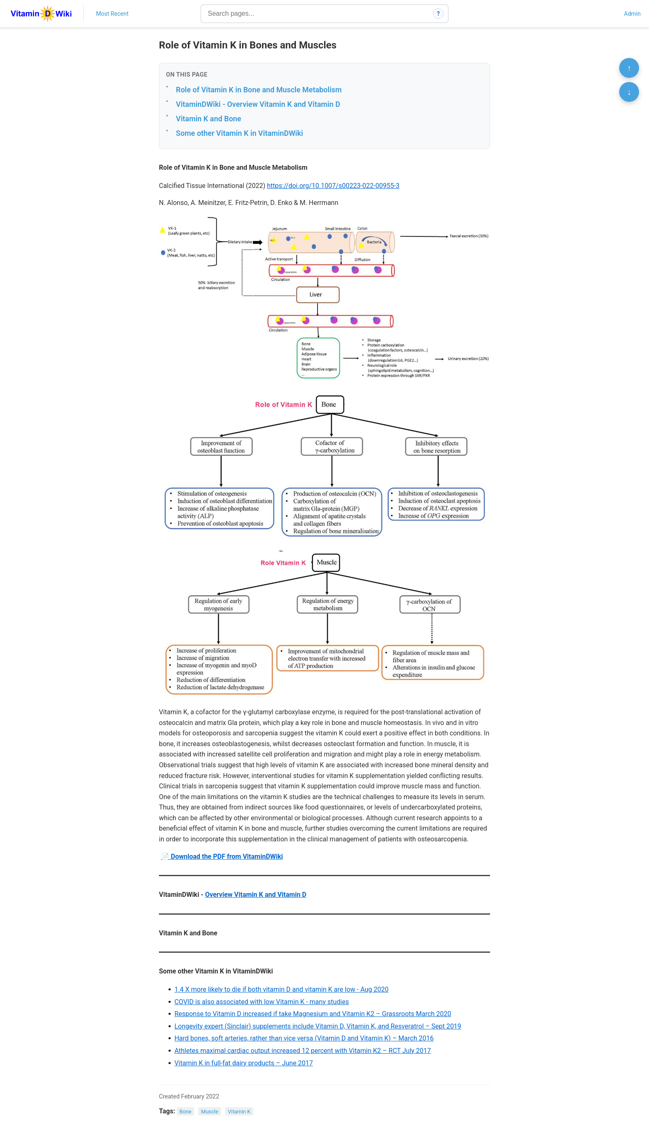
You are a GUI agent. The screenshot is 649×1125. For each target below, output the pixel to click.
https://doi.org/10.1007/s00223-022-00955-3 (333, 186)
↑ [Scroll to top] (629, 67)
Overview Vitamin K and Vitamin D (255, 895)
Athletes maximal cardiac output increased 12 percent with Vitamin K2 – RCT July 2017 (302, 1051)
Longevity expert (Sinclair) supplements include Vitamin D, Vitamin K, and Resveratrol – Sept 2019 (317, 1026)
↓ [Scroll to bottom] (629, 91)
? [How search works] (438, 13)
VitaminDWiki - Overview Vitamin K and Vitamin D (258, 104)
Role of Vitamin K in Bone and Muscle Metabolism (259, 89)
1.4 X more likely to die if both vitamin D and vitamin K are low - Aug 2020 (281, 989)
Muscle (209, 1111)
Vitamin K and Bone (208, 118)
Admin (632, 13)
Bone (186, 1111)
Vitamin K (239, 1111)
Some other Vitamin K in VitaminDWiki (239, 133)
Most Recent (112, 13)
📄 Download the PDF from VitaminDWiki (222, 856)
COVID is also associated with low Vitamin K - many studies (261, 1002)
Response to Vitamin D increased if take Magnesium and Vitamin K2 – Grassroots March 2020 (312, 1014)
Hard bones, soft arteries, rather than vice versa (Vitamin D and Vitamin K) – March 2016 (303, 1038)
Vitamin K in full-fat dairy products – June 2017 (243, 1063)
